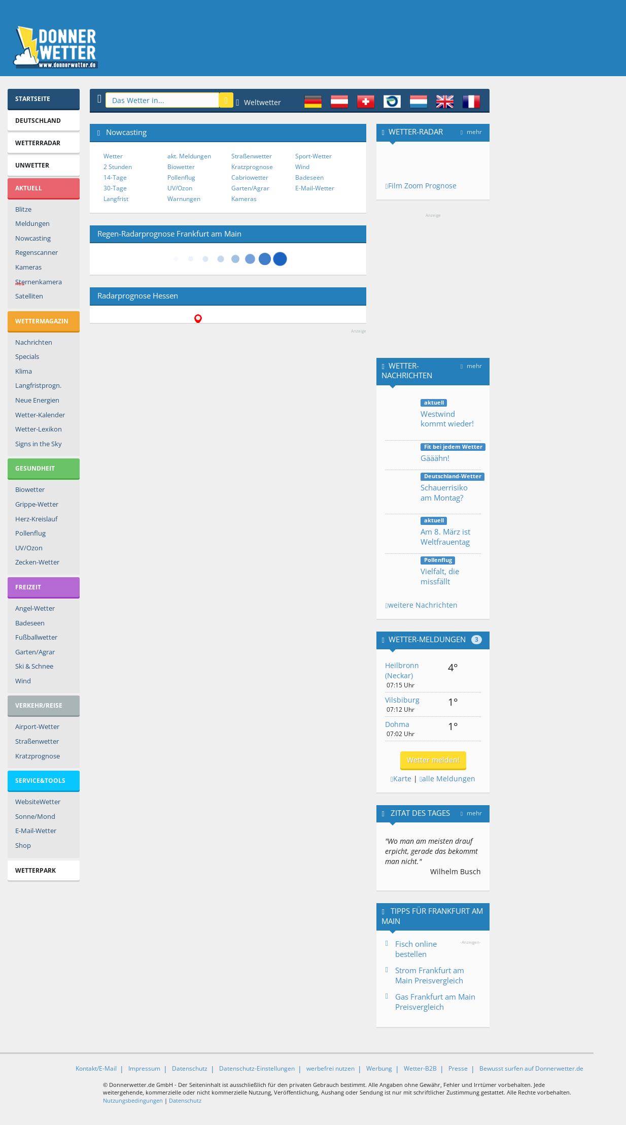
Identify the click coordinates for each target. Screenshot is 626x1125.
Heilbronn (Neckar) (402, 670)
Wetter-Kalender (40, 414)
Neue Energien (37, 400)
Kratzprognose (37, 755)
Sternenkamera (38, 283)
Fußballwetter (36, 637)
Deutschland (38, 120)
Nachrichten (33, 342)
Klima (23, 371)
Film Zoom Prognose (420, 185)
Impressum (144, 1068)
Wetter (113, 156)
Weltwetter (258, 102)
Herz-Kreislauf (36, 518)
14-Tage (115, 177)
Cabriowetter (249, 177)
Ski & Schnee (34, 666)
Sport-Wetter (313, 156)
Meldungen (32, 223)
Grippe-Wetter (36, 504)
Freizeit (28, 587)
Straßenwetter (37, 741)
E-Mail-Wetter (35, 830)
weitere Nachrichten (421, 605)
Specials (27, 356)
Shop (23, 845)
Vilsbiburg (402, 700)
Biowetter (30, 489)
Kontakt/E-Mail (96, 1068)
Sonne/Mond (35, 816)
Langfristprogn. (38, 385)
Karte (401, 778)
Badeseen (30, 622)
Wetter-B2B (420, 1068)
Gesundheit (35, 468)
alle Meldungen (447, 778)
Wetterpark (35, 870)
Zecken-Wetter (37, 562)
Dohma (397, 724)
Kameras (28, 267)
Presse (458, 1068)
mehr (471, 131)
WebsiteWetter (37, 801)
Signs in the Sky (38, 443)
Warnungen (183, 198)
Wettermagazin (41, 321)
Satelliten (29, 296)
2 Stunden (117, 166)
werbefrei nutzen (330, 1068)
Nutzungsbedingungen (133, 1100)
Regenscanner (36, 252)
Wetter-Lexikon (38, 429)
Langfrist (115, 198)
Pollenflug (30, 533)
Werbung (379, 1068)
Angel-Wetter (35, 608)
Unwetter (32, 165)
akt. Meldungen (189, 156)
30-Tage (115, 188)
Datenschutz (189, 1068)
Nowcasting (33, 238)
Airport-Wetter (37, 726)
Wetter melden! (433, 760)
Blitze (23, 209)
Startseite (32, 98)
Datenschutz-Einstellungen (257, 1068)
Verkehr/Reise (38, 705)
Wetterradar (37, 143)
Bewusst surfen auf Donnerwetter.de (531, 1068)
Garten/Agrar (35, 651)
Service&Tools (40, 780)
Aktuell (28, 188)
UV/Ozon (29, 547)
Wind (23, 680)
